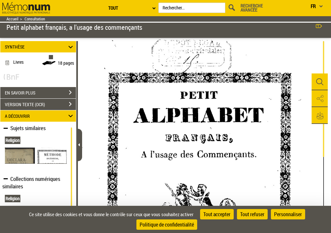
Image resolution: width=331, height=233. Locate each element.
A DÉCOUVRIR (40, 116)
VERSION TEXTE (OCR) (40, 104)
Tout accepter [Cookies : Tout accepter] (216, 214)
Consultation (35, 19)
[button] (320, 81)
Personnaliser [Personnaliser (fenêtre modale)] (288, 214)
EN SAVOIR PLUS (40, 92)
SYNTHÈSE (40, 46)
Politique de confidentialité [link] (167, 224)
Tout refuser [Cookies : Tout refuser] (252, 214)
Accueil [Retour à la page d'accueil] (12, 19)
